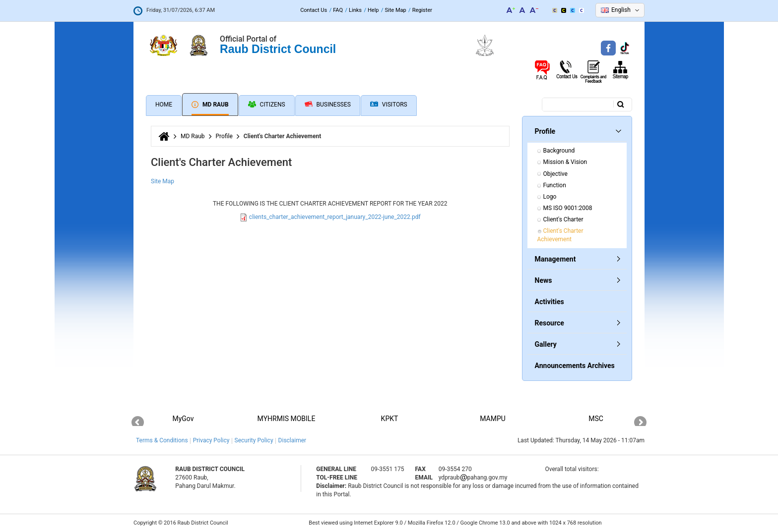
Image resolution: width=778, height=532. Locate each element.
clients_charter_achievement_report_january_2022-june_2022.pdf (335, 216)
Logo (550, 196)
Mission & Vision (565, 162)
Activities (549, 302)
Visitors (388, 104)
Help (373, 10)
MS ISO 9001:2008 (567, 208)
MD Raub (210, 104)
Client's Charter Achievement (561, 235)
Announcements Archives (575, 366)
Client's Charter (563, 219)
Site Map (395, 10)
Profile (224, 136)
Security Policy (254, 440)
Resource (549, 323)
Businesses (328, 104)
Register (422, 10)
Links (355, 10)
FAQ (338, 10)
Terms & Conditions (162, 440)
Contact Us (313, 10)
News (543, 280)
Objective (555, 173)
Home (163, 104)
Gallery (546, 344)
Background (559, 150)
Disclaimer (292, 440)
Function (554, 185)
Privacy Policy (211, 440)
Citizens (266, 104)
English (621, 9)
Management (555, 259)
